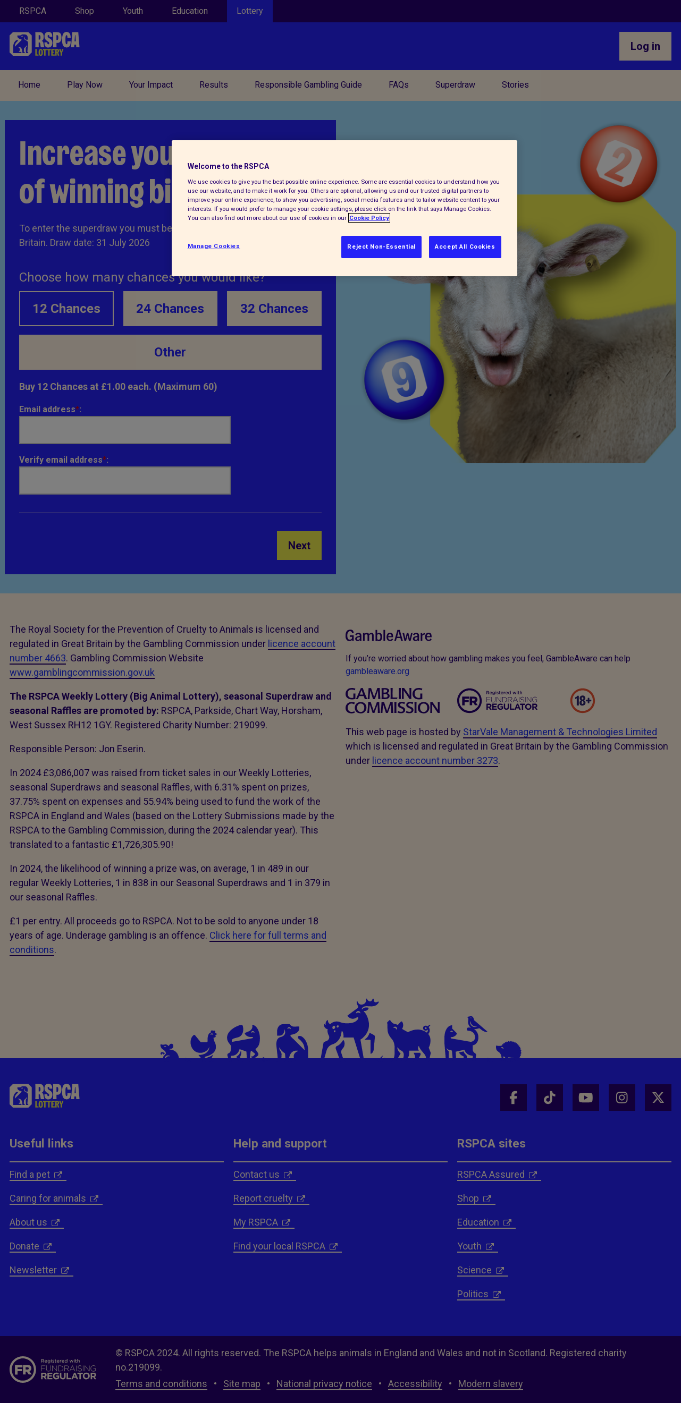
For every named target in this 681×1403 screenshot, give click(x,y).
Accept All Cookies (465, 246)
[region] (344, 208)
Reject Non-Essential (381, 246)
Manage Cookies (214, 246)
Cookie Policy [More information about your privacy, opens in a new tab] (369, 218)
